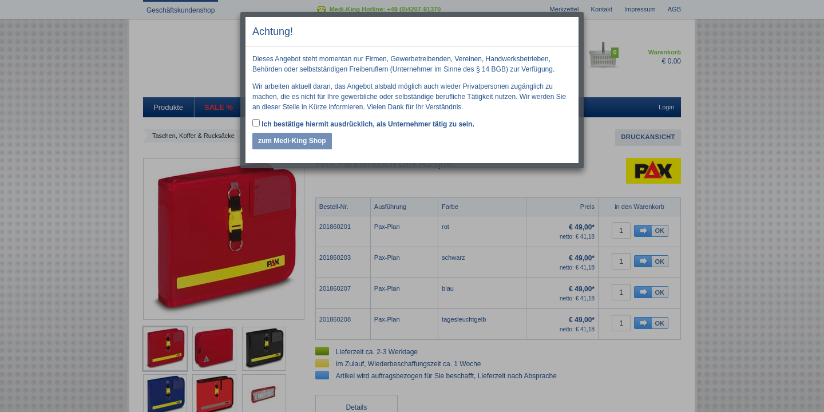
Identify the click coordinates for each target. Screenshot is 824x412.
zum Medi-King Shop (292, 141)
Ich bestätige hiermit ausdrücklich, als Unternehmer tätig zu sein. (363, 123)
